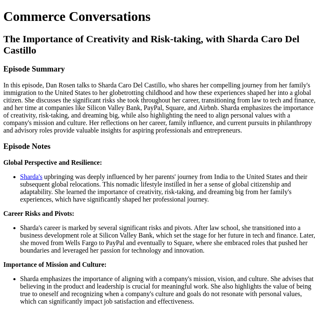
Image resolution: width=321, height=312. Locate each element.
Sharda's (31, 176)
